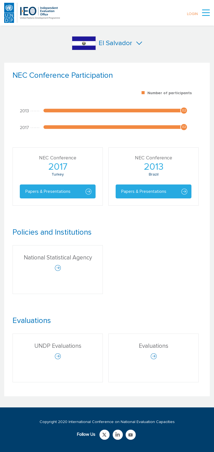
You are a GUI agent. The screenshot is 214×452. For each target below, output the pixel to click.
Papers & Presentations (47, 191)
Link (104, 435)
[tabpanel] (107, 141)
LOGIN (192, 14)
